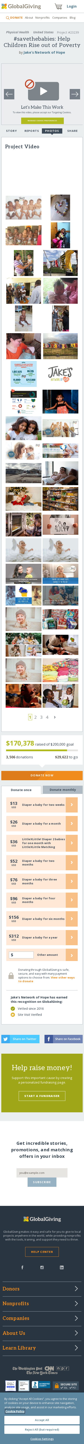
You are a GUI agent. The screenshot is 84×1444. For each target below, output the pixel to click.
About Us (14, 1333)
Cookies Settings (42, 1439)
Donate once (21, 789)
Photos (52, 131)
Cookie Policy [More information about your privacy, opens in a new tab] (15, 1411)
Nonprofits (42, 17)
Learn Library (19, 1348)
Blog (73, 17)
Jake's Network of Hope (44, 52)
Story (11, 131)
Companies (59, 17)
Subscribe (42, 1182)
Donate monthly (62, 789)
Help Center (42, 1252)
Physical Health (17, 32)
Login (72, 6)
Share (72, 131)
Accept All (42, 1420)
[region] (42, 1418)
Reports (32, 131)
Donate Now (42, 775)
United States (43, 32)
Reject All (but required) (42, 1429)
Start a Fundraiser (41, 1096)
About (29, 17)
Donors (11, 1289)
